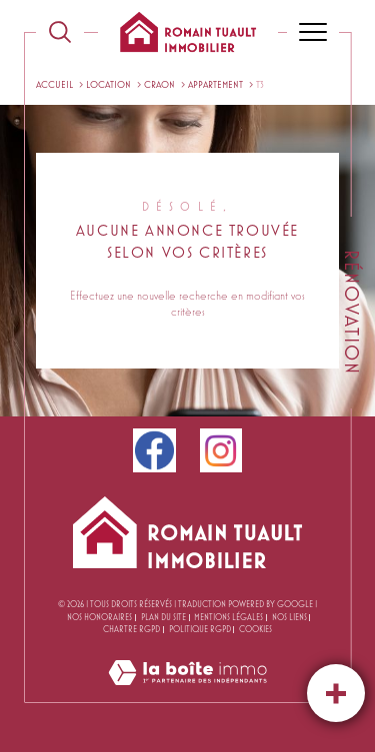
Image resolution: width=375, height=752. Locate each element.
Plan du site (163, 617)
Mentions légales (228, 617)
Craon (159, 84)
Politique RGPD (200, 629)
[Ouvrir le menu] (313, 32)
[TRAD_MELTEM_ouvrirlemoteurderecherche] (60, 32)
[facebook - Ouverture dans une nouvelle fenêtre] (154, 450)
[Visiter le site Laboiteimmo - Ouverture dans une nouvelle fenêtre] (187, 692)
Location (108, 84)
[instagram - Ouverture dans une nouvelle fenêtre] (221, 450)
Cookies (255, 629)
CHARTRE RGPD (131, 629)
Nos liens (289, 617)
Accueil (54, 84)
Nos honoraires (99, 617)
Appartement (215, 84)
